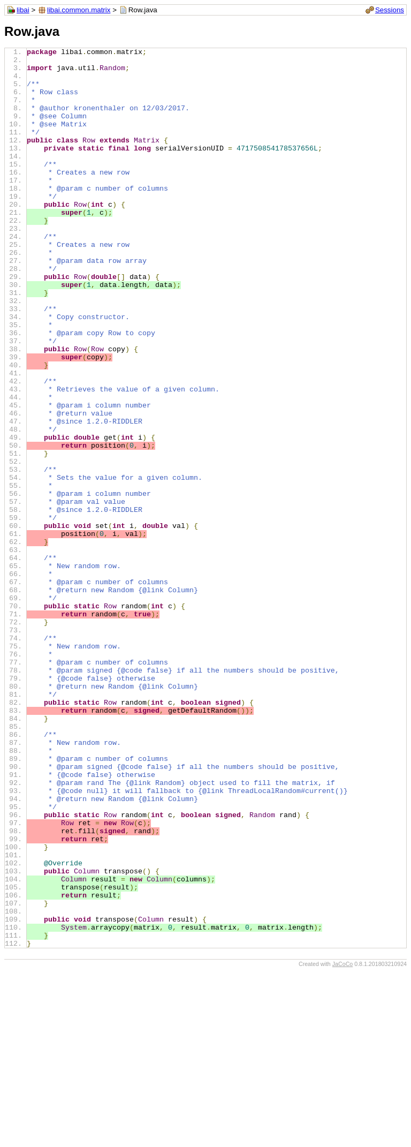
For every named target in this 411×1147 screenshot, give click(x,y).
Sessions (389, 10)
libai (23, 10)
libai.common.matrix (79, 10)
